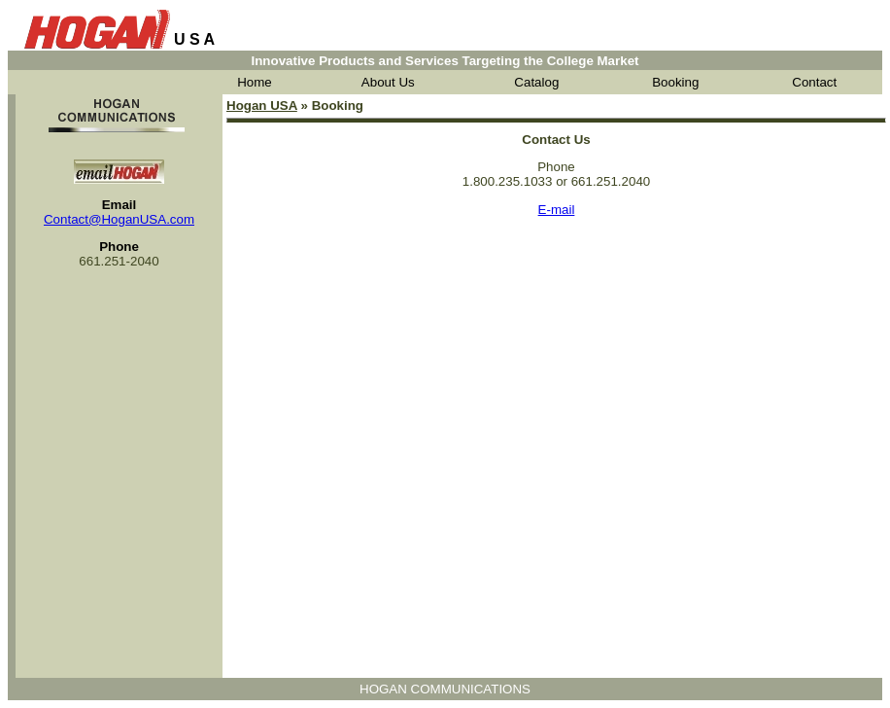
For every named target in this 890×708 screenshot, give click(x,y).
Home (254, 82)
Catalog (536, 82)
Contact (814, 82)
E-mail (556, 209)
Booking (675, 82)
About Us (388, 82)
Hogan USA (261, 105)
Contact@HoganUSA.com (119, 219)
